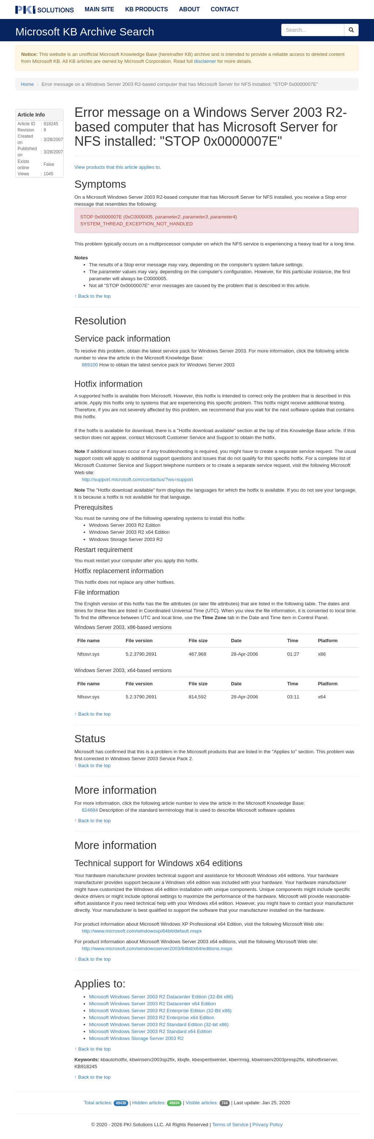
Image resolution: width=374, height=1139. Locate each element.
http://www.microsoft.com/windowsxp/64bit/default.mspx (142, 931)
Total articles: (98, 1102)
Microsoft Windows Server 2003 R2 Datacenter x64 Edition (152, 1003)
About (189, 9)
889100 (90, 364)
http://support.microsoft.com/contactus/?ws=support (137, 479)
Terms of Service (230, 1124)
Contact (225, 9)
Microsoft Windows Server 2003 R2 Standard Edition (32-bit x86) (159, 1024)
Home (27, 84)
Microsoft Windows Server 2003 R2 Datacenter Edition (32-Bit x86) (161, 996)
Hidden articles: (149, 1102)
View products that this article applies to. (118, 167)
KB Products (146, 9)
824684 (90, 810)
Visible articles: (202, 1102)
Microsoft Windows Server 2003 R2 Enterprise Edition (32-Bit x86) (160, 1010)
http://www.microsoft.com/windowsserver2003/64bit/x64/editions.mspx (157, 948)
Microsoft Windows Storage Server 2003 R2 (136, 1038)
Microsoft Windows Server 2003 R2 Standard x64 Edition (150, 1031)
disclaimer (205, 61)
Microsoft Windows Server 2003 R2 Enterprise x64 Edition (151, 1017)
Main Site (99, 9)
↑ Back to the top (93, 296)
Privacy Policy (267, 1124)
